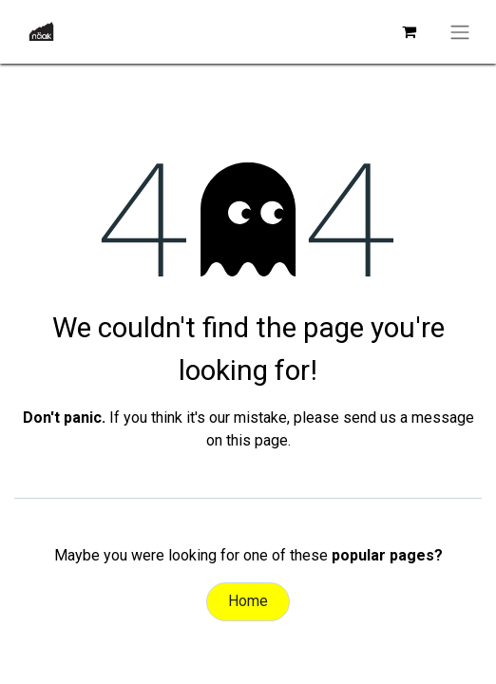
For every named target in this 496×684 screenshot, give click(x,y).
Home (248, 601)
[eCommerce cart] (409, 31)
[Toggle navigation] (460, 32)
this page (257, 440)
